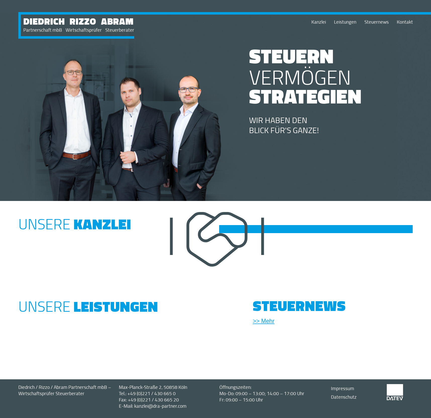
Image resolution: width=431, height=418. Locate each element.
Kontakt (405, 21)
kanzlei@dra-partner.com (160, 405)
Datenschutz (344, 396)
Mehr (267, 321)
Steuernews (376, 21)
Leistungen (345, 21)
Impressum (342, 388)
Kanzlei (318, 21)
